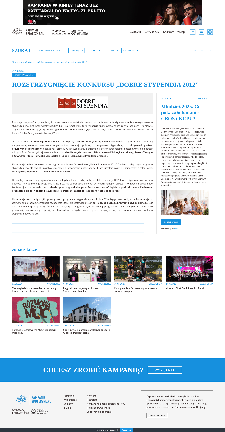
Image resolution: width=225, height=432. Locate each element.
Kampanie (135, 32)
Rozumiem (126, 430)
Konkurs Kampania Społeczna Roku (106, 403)
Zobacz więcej (171, 222)
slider (176, 229)
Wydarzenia (152, 32)
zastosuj (198, 50)
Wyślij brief (165, 370)
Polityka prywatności (98, 407)
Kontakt (91, 395)
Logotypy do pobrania (99, 411)
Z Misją (181, 32)
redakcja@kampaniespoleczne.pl (165, 400)
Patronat (92, 399)
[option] (82, 103)
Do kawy (168, 32)
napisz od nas (157, 415)
